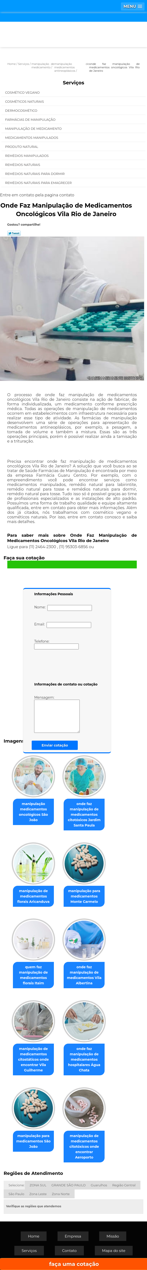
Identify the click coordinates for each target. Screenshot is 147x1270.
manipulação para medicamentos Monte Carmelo (84, 896)
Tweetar (14, 233)
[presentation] (65, 666)
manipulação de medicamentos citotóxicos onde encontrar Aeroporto (84, 1146)
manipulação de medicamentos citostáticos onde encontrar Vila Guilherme (33, 1059)
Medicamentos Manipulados (32, 138)
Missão (113, 1236)
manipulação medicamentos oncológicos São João (33, 812)
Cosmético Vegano (22, 92)
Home (33, 1236)
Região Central (124, 1185)
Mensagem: (57, 714)
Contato (69, 1250)
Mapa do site (114, 1250)
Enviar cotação (54, 745)
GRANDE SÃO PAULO (68, 1185)
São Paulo (16, 1194)
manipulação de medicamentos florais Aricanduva (33, 896)
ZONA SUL (38, 1185)
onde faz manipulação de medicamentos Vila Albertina (84, 975)
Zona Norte (60, 1194)
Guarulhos (99, 1185)
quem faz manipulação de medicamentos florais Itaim (33, 975)
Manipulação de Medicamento (33, 129)
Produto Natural (22, 147)
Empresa (73, 1236)
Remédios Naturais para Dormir (35, 174)
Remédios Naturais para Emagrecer (39, 183)
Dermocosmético (21, 110)
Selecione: (16, 1185)
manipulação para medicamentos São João (33, 1141)
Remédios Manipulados (27, 156)
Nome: (63, 608)
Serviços (73, 83)
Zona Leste (38, 1194)
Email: (62, 625)
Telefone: (56, 644)
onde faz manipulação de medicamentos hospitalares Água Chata (84, 1059)
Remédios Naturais (23, 165)
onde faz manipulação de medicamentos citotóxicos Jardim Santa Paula (84, 814)
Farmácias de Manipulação (30, 119)
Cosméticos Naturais (25, 101)
